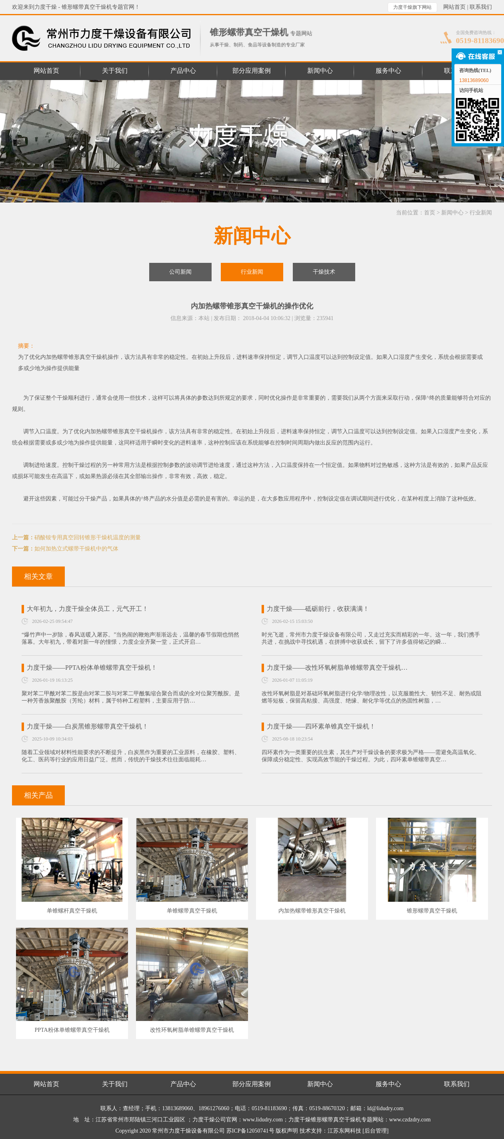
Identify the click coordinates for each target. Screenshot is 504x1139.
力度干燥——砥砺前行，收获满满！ (318, 608)
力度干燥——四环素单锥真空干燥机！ (321, 726)
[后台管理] (375, 1131)
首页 (429, 213)
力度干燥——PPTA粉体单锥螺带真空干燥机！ (92, 667)
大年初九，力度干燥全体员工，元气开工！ (87, 608)
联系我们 (481, 7)
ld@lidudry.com (385, 1108)
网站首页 (454, 7)
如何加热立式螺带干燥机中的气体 (76, 549)
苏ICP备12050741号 (250, 1131)
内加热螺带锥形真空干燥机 (118, 431)
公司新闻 (180, 272)
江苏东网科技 (344, 1131)
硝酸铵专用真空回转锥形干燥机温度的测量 (87, 537)
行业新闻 (481, 213)
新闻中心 (452, 213)
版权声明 (287, 1131)
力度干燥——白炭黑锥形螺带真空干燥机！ (87, 726)
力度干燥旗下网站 (412, 7)
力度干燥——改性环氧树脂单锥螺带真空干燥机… (337, 667)
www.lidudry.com (263, 1120)
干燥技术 (324, 272)
